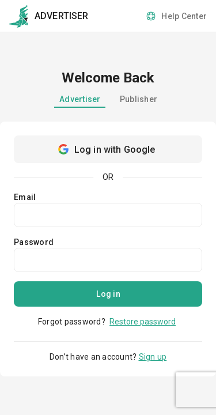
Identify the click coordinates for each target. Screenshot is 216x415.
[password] (108, 260)
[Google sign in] (108, 149)
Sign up (153, 356)
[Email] (108, 215)
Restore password (142, 321)
